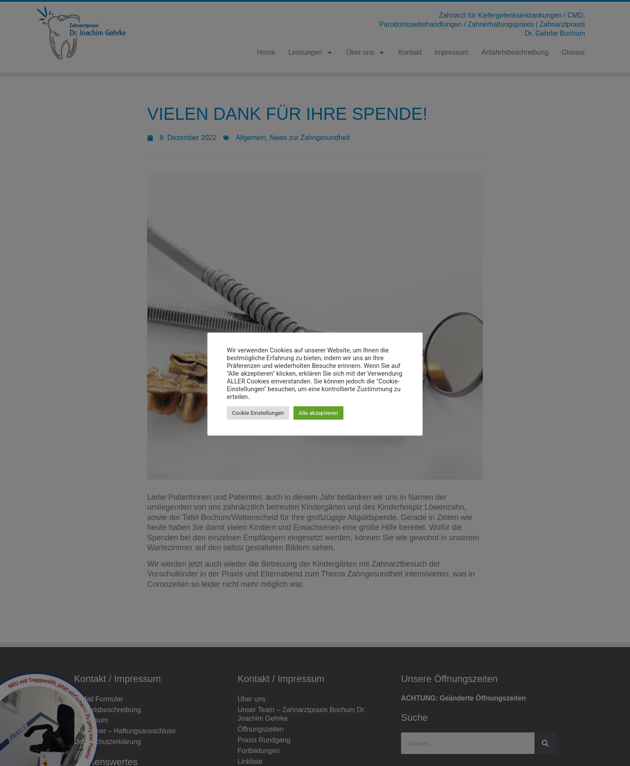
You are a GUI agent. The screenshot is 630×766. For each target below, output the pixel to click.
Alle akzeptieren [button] (318, 413)
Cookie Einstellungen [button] (258, 413)
